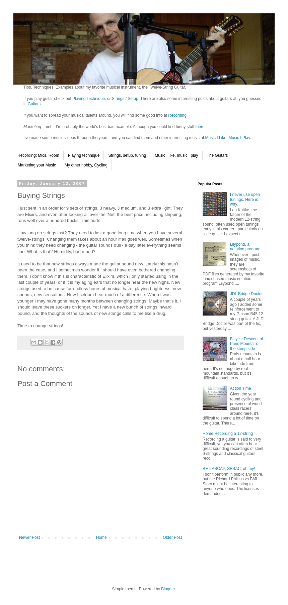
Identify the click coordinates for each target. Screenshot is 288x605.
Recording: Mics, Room (38, 155)
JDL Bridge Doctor (246, 293)
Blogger (168, 589)
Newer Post (29, 537)
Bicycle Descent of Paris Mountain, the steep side (246, 344)
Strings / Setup (125, 98)
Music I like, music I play (176, 155)
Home (101, 537)
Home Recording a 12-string (228, 433)
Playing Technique (88, 98)
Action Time (240, 388)
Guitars (34, 104)
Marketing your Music (37, 165)
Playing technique (84, 155)
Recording (177, 115)
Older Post (172, 537)
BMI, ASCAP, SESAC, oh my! (229, 468)
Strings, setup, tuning (127, 155)
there (199, 126)
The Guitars (217, 155)
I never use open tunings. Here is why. (245, 199)
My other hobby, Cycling (86, 165)
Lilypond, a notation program (245, 246)
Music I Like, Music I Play (227, 137)
